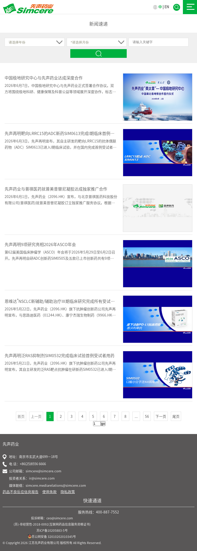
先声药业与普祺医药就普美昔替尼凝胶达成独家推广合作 (56, 189)
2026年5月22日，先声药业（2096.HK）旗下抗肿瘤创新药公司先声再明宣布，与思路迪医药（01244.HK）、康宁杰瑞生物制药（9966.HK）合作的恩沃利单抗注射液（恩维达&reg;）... (60, 315)
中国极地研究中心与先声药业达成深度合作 (44, 78)
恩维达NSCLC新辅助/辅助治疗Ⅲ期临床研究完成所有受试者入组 (64, 301)
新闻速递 (98, 24)
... (136, 416)
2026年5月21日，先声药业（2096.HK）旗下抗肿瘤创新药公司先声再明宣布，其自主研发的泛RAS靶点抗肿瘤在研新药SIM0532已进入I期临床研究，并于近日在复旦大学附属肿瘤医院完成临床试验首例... (60, 369)
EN (166, 7)
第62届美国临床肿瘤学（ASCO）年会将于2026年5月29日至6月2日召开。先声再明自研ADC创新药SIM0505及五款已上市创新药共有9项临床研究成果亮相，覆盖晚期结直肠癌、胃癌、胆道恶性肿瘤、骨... (60, 258)
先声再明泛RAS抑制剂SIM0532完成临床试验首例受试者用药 (59, 356)
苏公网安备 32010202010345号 (52, 536)
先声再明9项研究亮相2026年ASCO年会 (40, 244)
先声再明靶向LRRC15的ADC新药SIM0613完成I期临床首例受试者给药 (68, 133)
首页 (21, 416)
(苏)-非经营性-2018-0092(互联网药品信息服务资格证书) (52, 524)
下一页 (160, 416)
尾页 (176, 416)
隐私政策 (68, 492)
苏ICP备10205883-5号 (52, 530)
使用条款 (49, 492)
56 (147, 416)
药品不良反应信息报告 (20, 492)
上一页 (36, 416)
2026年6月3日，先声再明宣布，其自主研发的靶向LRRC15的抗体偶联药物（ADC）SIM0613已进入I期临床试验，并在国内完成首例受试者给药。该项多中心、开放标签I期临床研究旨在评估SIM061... (60, 147)
